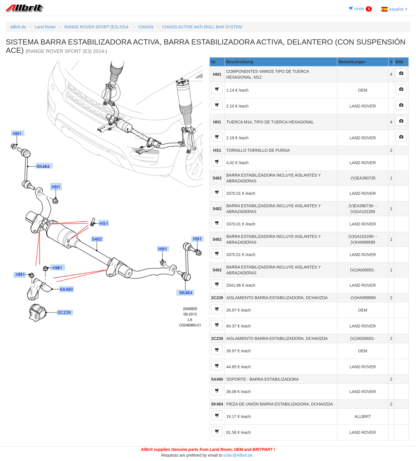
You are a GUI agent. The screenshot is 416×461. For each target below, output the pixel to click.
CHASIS (145, 27)
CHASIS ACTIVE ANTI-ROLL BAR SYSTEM (202, 27)
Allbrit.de (18, 27)
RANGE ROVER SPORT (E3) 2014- (96, 27)
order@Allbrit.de (237, 455)
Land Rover (45, 27)
